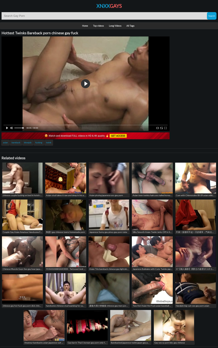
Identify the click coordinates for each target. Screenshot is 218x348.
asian (5, 142)
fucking (38, 142)
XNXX (109, 6)
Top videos (98, 25)
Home (85, 25)
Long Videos (115, 25)
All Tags (130, 25)
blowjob (27, 142)
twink (48, 142)
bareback (16, 142)
